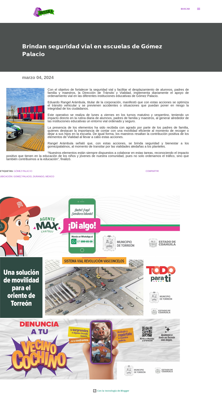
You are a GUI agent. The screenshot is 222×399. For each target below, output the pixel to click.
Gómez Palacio (23, 171)
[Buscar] (185, 9)
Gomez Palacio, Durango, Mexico (34, 176)
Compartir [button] (152, 171)
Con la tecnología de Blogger (111, 390)
